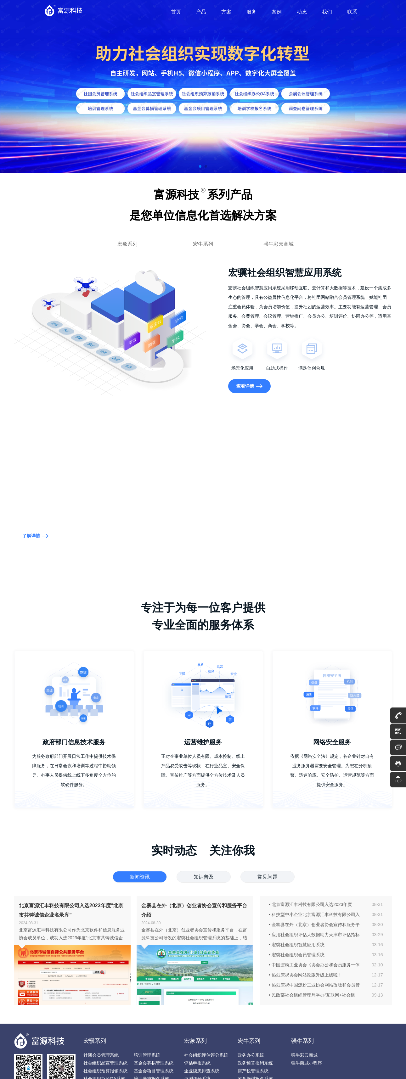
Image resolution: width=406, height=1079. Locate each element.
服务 (251, 11)
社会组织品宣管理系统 (105, 1062)
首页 (176, 11)
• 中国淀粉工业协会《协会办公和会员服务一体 (314, 964)
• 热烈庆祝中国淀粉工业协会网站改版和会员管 (314, 984)
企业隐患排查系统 (201, 1070)
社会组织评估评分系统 (206, 1055)
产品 (201, 11)
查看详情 (249, 386)
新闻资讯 (140, 877)
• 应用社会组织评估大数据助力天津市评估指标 (314, 934)
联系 (352, 11)
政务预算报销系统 (255, 1062)
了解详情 (35, 535)
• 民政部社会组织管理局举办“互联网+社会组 (312, 995)
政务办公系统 (251, 1055)
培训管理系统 (147, 1055)
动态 (302, 11)
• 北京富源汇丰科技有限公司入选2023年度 (310, 904)
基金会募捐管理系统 (153, 1062)
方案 (226, 11)
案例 (277, 11)
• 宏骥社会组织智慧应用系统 (297, 944)
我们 (327, 11)
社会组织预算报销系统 (105, 1070)
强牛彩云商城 (278, 244)
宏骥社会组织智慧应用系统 (52, 244)
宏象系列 (127, 244)
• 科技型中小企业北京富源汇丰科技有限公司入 (314, 914)
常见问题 (267, 877)
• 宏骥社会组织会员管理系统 (297, 954)
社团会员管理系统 (101, 1055)
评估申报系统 (197, 1062)
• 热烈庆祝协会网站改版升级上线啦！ (305, 974)
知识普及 (204, 877)
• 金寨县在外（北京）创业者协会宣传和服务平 (314, 924)
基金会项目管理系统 (153, 1070)
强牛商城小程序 (306, 1062)
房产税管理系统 (253, 1070)
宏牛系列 (203, 244)
